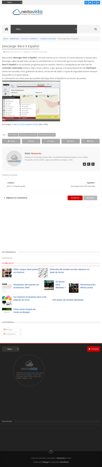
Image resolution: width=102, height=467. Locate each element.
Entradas (8, 330)
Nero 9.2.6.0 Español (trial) (25, 124)
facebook (75, 198)
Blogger (46, 462)
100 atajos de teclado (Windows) (68, 300)
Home (5, 39)
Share (31, 141)
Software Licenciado (48, 39)
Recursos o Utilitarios (30, 39)
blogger (90, 198)
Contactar (93, 349)
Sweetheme (64, 462)
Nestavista (61, 458)
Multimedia (14, 39)
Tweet (11, 141)
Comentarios (9, 334)
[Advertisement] (51, 229)
